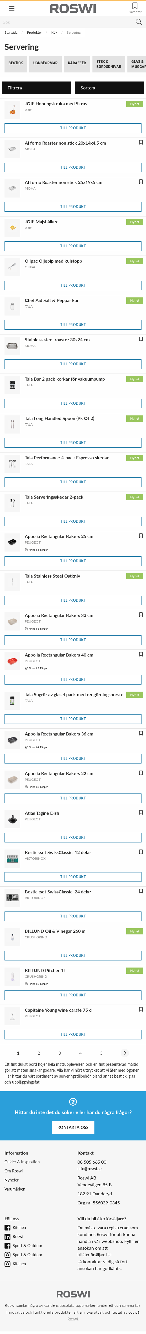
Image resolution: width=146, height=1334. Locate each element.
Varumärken (15, 1189)
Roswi (18, 1236)
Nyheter (12, 1180)
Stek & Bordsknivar (108, 64)
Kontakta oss (73, 1127)
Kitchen (19, 1227)
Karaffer (77, 63)
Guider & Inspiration (22, 1161)
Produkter (34, 32)
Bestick (15, 63)
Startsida (11, 32)
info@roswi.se (89, 1168)
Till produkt (73, 128)
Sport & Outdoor (27, 1245)
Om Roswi (14, 1170)
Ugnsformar (45, 63)
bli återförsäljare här (95, 1254)
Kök (54, 32)
